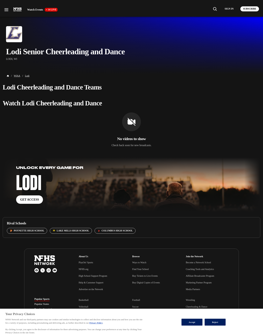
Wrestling (190, 300)
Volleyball (83, 307)
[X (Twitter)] (42, 270)
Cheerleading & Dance (196, 307)
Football (136, 300)
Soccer (135, 307)
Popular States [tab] (41, 304)
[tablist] (51, 304)
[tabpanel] (154, 306)
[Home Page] (8, 76)
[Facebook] (36, 270)
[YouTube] (54, 270)
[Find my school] (215, 9)
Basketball (84, 300)
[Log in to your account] (229, 8)
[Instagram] (48, 270)
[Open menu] (6, 10)
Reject (215, 322)
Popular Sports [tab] (41, 299)
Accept (192, 322)
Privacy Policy (96, 323)
